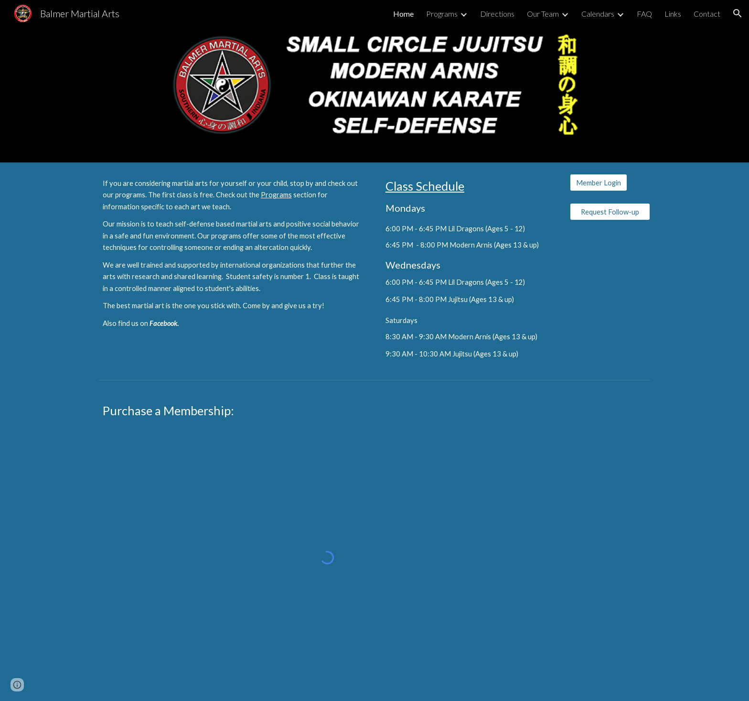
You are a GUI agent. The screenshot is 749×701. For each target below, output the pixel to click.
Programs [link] (442, 13)
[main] (233, 258)
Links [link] (672, 13)
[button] (737, 13)
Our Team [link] (543, 13)
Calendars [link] (597, 13)
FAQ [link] (644, 13)
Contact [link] (707, 13)
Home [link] (403, 13)
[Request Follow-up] (610, 212)
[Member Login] (598, 183)
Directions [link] (497, 13)
